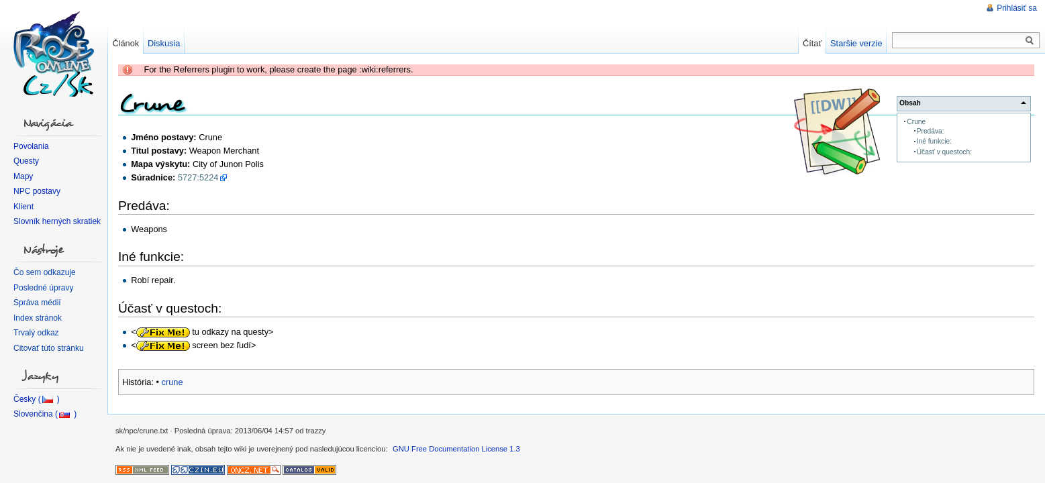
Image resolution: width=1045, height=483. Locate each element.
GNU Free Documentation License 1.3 (456, 449)
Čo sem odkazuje (44, 272)
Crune (916, 121)
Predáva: (930, 131)
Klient (23, 206)
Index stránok (37, 318)
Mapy (23, 176)
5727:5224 (198, 177)
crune (172, 382)
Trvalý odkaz (36, 332)
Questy (26, 161)
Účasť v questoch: (944, 152)
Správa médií (37, 302)
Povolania (31, 146)
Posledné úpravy (43, 287)
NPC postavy (36, 191)
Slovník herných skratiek (57, 221)
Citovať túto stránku (48, 348)
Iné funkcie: (934, 141)
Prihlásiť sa (1017, 8)
